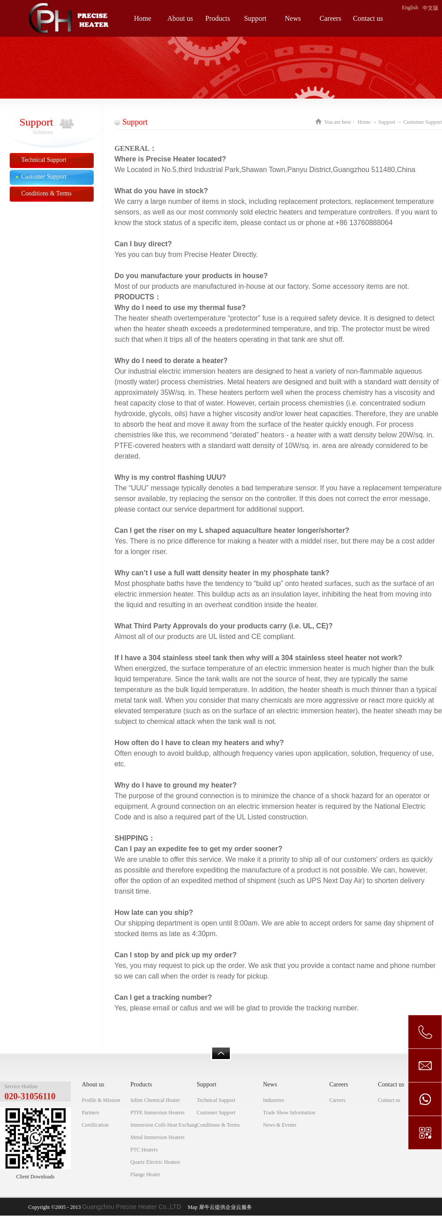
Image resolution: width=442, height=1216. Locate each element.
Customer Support (422, 122)
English (410, 7)
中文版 (430, 8)
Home (142, 18)
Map (191, 1207)
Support (386, 122)
